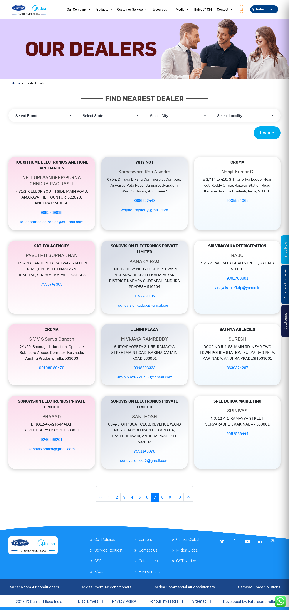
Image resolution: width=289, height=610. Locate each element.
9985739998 (51, 212)
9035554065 (237, 200)
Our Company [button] (79, 9)
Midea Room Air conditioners (107, 587)
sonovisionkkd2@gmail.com (144, 460)
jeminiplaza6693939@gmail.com (144, 376)
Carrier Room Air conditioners (33, 587)
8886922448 (144, 200)
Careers (145, 539)
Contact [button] (225, 9)
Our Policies (104, 539)
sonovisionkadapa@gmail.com (144, 305)
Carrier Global (187, 539)
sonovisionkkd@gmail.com (52, 448)
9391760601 (237, 278)
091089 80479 (51, 367)
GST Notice (186, 560)
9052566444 (237, 433)
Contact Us (148, 550)
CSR (98, 560)
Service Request (108, 550)
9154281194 (144, 295)
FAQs (98, 571)
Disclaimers (88, 601)
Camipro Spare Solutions (259, 587)
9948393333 (144, 367)
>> (188, 497)
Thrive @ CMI (203, 9)
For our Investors (164, 601)
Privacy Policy (124, 601)
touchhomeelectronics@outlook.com (52, 221)
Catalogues (148, 560)
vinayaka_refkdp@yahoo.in (237, 287)
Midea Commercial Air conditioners (185, 587)
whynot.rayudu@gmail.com (144, 209)
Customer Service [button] (132, 9)
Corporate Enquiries (284, 284)
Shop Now (285, 249)
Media (182, 9)
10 (178, 497)
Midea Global (187, 550)
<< (100, 497)
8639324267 (237, 367)
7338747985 (51, 284)
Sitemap (199, 601)
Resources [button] (161, 9)
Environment (149, 571)
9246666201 (51, 439)
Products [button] (104, 9)
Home (16, 83)
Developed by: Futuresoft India (249, 601)
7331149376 (144, 451)
